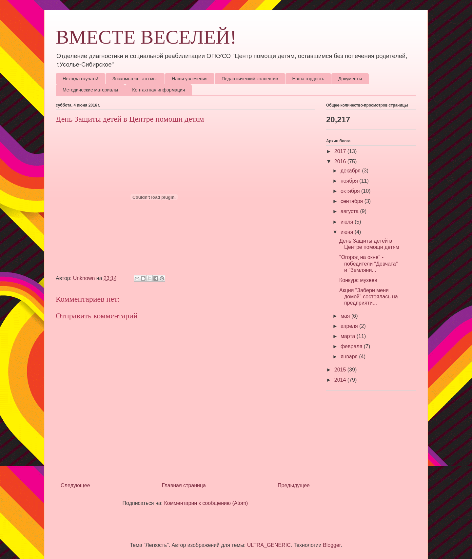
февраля (352, 346)
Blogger (332, 545)
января (350, 356)
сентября (352, 201)
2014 (340, 380)
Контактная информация (158, 89)
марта (349, 336)
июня (348, 232)
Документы (350, 78)
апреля (350, 326)
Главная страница (184, 485)
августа (350, 211)
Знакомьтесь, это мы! (135, 78)
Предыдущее (294, 485)
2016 (340, 161)
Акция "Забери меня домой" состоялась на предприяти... (368, 297)
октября (351, 191)
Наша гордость (308, 78)
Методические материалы (90, 89)
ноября (350, 181)
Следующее (75, 485)
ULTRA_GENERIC (269, 545)
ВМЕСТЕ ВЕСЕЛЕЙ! (146, 37)
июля (348, 222)
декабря (351, 170)
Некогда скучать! (80, 78)
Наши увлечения (189, 78)
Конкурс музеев (358, 280)
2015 (340, 369)
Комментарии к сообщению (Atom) (206, 503)
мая (346, 316)
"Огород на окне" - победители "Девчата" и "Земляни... (368, 263)
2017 (340, 151)
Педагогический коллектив (250, 78)
